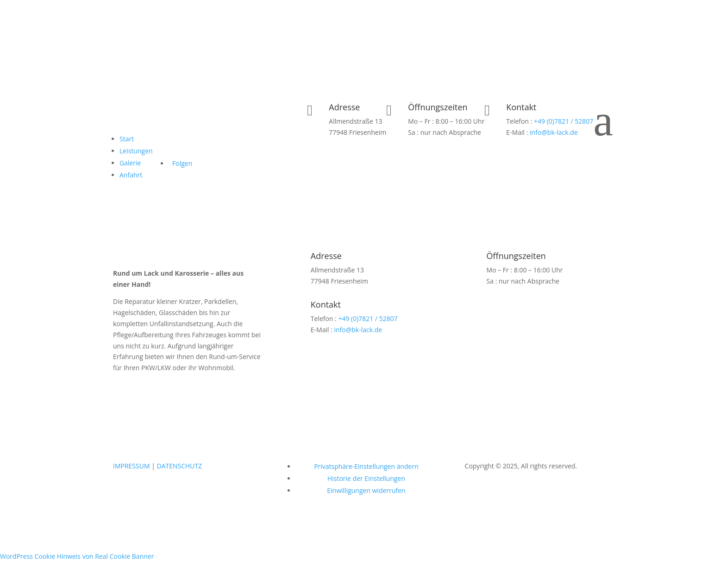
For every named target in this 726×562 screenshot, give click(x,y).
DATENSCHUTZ (179, 465)
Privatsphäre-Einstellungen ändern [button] (366, 466)
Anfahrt (130, 174)
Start (126, 138)
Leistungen (136, 150)
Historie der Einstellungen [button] (366, 478)
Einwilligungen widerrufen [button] (366, 490)
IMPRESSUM (131, 465)
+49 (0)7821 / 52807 (563, 121)
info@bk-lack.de (554, 132)
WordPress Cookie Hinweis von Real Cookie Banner (77, 556)
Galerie (130, 162)
